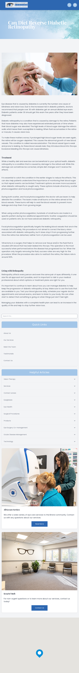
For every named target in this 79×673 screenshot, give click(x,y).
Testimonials (9, 354)
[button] (2, 5)
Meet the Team (10, 347)
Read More (39, 524)
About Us (7, 333)
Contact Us (8, 360)
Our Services (9, 340)
